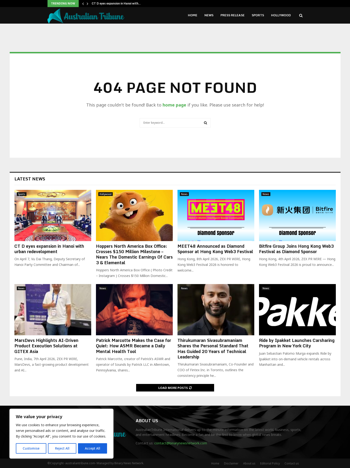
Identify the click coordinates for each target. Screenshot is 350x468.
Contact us (292, 463)
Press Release (232, 15)
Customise (31, 448)
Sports (258, 15)
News (208, 15)
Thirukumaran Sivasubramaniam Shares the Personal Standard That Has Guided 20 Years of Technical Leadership (212, 348)
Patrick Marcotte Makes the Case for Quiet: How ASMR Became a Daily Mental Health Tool (133, 346)
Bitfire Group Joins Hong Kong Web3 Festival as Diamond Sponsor (296, 249)
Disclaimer (231, 463)
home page (174, 105)
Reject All (62, 448)
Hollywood (281, 15)
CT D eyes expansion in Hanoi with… (116, 3)
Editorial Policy (270, 463)
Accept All (92, 448)
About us (249, 463)
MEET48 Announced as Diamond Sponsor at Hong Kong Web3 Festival (215, 249)
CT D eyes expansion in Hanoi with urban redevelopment (49, 249)
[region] (61, 434)
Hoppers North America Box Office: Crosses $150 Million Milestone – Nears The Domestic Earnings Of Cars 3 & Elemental (134, 254)
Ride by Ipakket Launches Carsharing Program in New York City (297, 343)
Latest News (29, 178)
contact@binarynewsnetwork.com (180, 443)
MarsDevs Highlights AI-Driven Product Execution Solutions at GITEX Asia (46, 346)
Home (192, 15)
